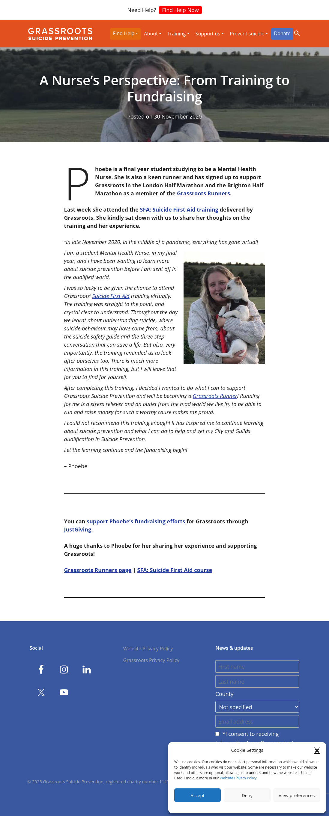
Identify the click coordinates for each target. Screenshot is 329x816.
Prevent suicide (247, 33)
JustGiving (77, 529)
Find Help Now (180, 10)
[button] (317, 750)
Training (176, 33)
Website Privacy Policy (238, 778)
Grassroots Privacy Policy (151, 660)
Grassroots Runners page (98, 570)
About (151, 33)
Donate (282, 33)
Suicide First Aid (110, 296)
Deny (247, 795)
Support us (208, 33)
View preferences (297, 795)
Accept (197, 795)
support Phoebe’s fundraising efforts (136, 521)
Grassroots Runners (203, 193)
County (224, 693)
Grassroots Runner (215, 395)
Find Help (124, 33)
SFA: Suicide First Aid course (174, 570)
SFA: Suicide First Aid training (179, 209)
